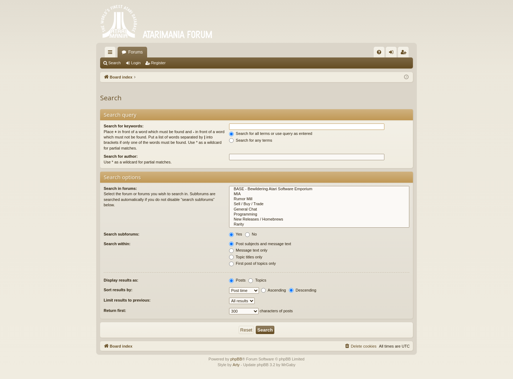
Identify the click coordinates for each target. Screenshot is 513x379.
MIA (319, 194)
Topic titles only (245, 257)
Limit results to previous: (127, 300)
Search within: (117, 244)
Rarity (319, 224)
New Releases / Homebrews (319, 219)
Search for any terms (250, 140)
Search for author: (121, 156)
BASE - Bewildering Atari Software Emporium (319, 189)
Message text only (248, 250)
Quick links (111, 53)
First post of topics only (252, 263)
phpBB (236, 359)
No (251, 234)
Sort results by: (118, 290)
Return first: (115, 310)
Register (158, 63)
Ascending (273, 290)
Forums (135, 52)
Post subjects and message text (260, 244)
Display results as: (121, 280)
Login (136, 63)
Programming (319, 214)
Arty (236, 365)
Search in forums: (120, 188)
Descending (302, 290)
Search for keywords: (124, 126)
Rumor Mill (319, 199)
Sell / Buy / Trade (319, 204)
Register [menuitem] (405, 53)
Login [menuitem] (393, 53)
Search (114, 63)
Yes (235, 234)
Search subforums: (121, 234)
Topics (257, 280)
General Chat (319, 209)
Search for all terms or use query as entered (270, 133)
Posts (237, 280)
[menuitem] (379, 52)
